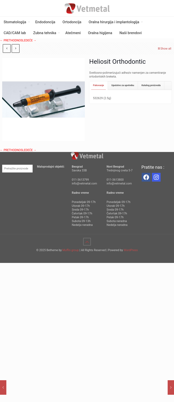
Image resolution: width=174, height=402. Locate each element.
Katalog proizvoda (151, 85)
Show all (164, 48)
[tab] (98, 85)
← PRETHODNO (10, 40)
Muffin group (70, 250)
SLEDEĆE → (28, 40)
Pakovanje (98, 85)
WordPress (131, 250)
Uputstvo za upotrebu (122, 85)
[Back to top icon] (87, 241)
